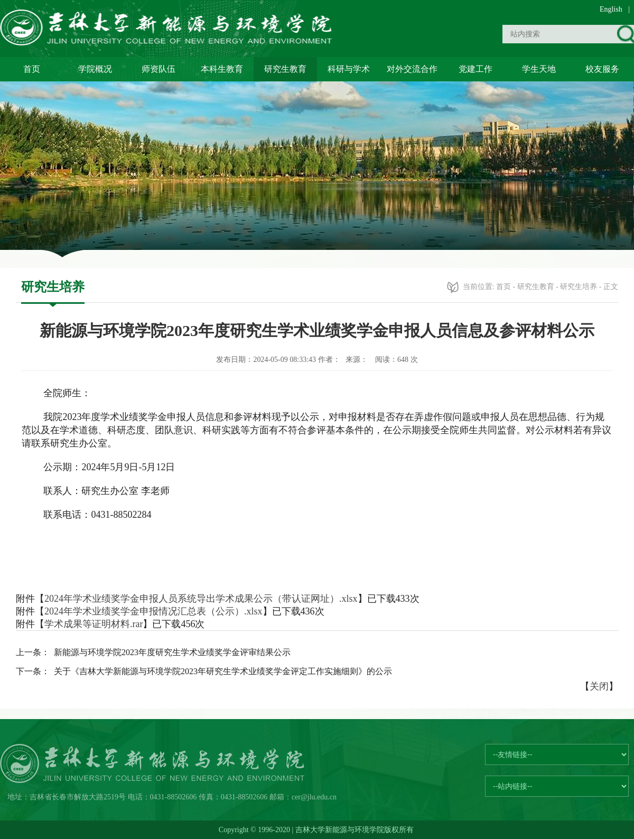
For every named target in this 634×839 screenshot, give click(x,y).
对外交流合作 (412, 68)
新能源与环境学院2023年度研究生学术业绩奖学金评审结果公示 (172, 652)
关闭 (599, 686)
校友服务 (602, 68)
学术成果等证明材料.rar (93, 624)
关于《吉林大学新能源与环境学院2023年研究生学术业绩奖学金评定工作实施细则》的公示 (223, 671)
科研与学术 (349, 68)
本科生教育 (222, 68)
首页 (31, 68)
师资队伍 (158, 68)
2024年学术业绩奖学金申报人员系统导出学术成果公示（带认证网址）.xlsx (201, 598)
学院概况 (95, 68)
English (611, 9)
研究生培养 (578, 287)
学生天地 (539, 68)
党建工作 (475, 68)
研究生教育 (285, 68)
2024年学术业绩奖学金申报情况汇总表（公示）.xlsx (153, 611)
